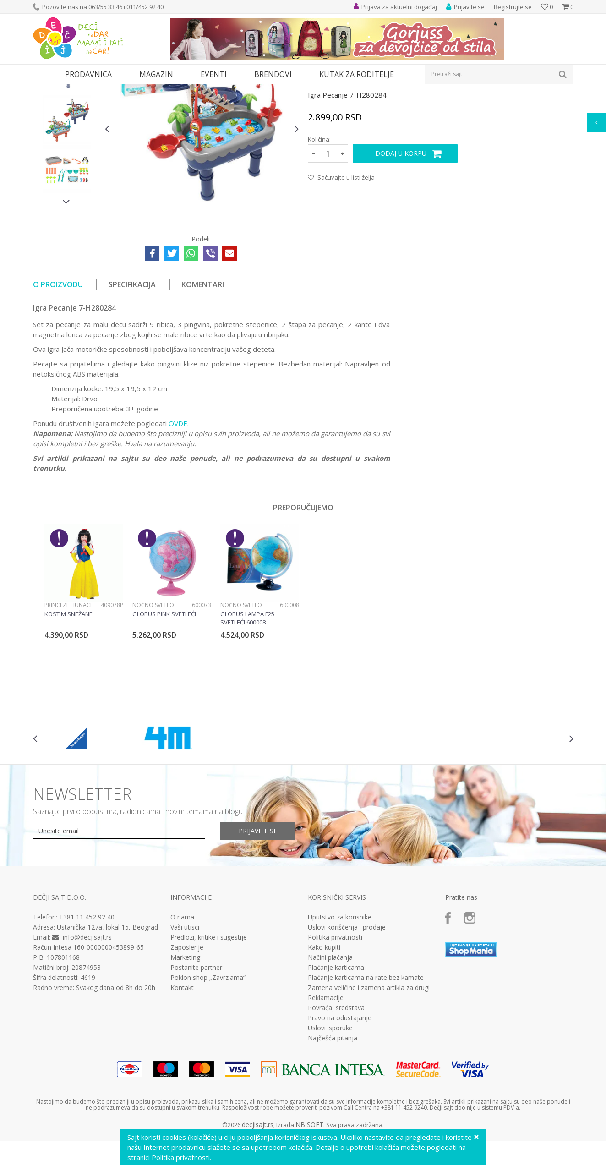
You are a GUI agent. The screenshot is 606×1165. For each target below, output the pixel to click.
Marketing (185, 1041)
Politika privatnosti (335, 1021)
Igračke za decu (114, 90)
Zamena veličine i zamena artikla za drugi (369, 1072)
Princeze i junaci (68, 689)
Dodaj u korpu (400, 237)
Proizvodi (75, 90)
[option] (67, 154)
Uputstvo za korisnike (339, 1001)
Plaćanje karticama (336, 1052)
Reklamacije (326, 1082)
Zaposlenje (186, 1031)
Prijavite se (258, 915)
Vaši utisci (184, 1011)
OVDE (178, 507)
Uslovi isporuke (330, 1112)
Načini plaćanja (330, 1041)
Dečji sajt (44, 90)
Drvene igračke (260, 90)
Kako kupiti (324, 1031)
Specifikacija (132, 369)
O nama (182, 1001)
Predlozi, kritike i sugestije (208, 1021)
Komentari (202, 369)
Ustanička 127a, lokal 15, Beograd (107, 1011)
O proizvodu (58, 369)
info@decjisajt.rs (87, 1021)
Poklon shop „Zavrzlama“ (208, 1062)
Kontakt (182, 1072)
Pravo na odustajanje (339, 1102)
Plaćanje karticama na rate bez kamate (366, 1062)
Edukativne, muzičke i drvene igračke (188, 90)
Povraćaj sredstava (336, 1092)
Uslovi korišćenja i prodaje (347, 1011)
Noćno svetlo (153, 689)
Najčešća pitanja (332, 1122)
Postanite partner (196, 1052)
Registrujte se (513, 7)
